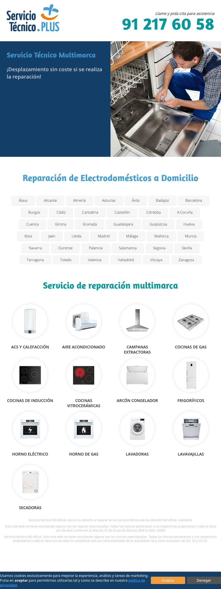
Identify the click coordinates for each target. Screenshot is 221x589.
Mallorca (161, 235)
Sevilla (187, 247)
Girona (60, 224)
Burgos (34, 212)
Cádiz (61, 212)
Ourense (65, 247)
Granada (90, 224)
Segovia (159, 247)
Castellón (122, 212)
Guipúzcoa (158, 224)
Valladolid (126, 259)
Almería (79, 200)
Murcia (190, 235)
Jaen (51, 235)
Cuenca (32, 224)
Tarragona (35, 259)
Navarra (35, 247)
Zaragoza (186, 259)
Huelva (189, 224)
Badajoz (162, 200)
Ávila (135, 200)
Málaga (132, 235)
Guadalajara (123, 224)
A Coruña (185, 212)
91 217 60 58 (168, 25)
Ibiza (28, 235)
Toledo (65, 259)
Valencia (94, 259)
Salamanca (128, 247)
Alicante (50, 200)
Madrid (104, 235)
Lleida (76, 235)
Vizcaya (156, 259)
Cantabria (90, 212)
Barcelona (193, 200)
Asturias (108, 200)
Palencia (96, 247)
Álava (23, 200)
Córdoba (153, 212)
